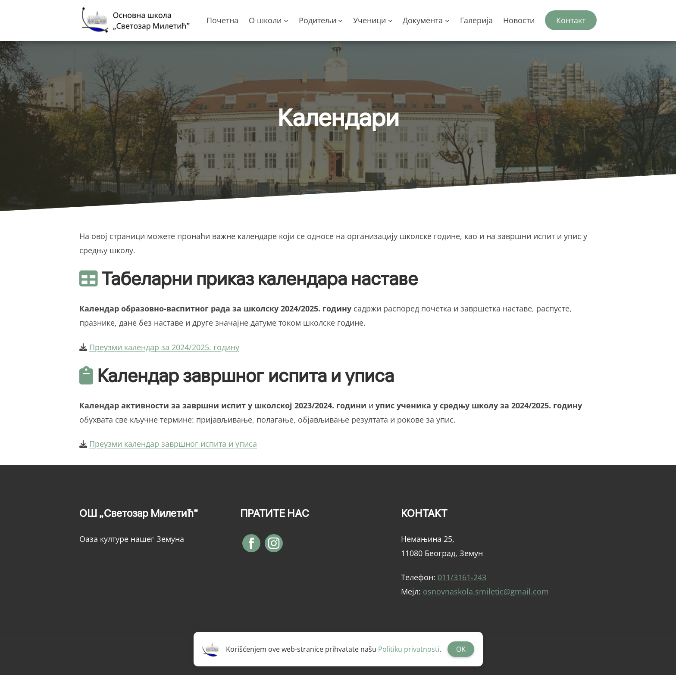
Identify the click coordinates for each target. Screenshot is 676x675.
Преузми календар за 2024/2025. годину (164, 347)
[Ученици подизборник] (390, 20)
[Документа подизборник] (447, 20)
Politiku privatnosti (408, 649)
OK (461, 649)
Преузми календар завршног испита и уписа (173, 444)
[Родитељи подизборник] (340, 20)
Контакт (570, 20)
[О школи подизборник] (286, 20)
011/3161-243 (462, 577)
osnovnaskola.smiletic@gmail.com (486, 591)
